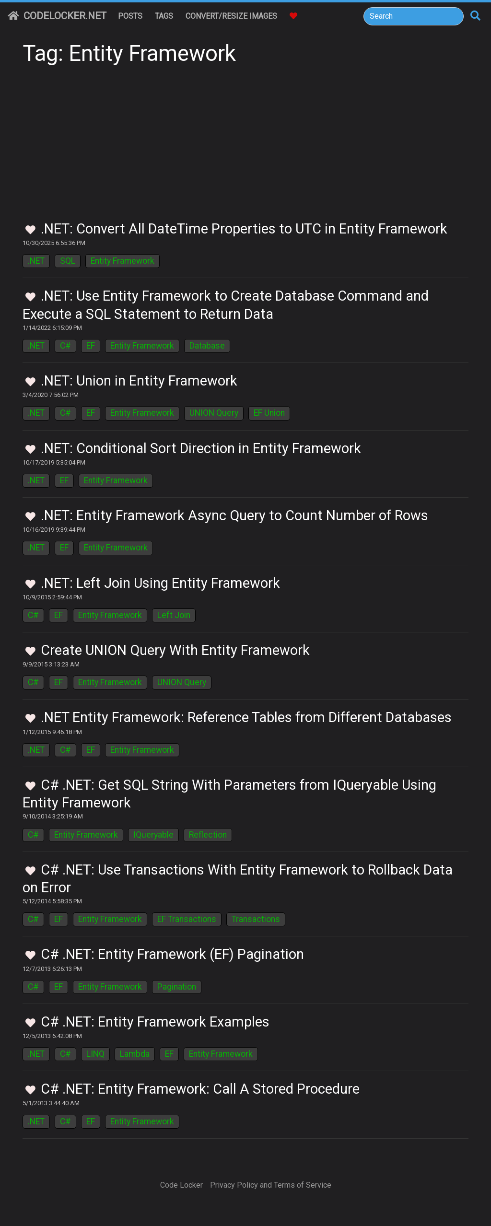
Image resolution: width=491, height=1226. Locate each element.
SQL (67, 261)
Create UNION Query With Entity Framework (175, 650)
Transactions (256, 919)
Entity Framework (122, 261)
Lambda (135, 1054)
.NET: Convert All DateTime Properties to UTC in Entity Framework (244, 229)
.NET (36, 261)
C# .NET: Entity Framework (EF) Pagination (172, 954)
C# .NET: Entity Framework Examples (155, 1022)
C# (65, 345)
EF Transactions (186, 919)
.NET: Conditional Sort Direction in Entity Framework (201, 448)
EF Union (269, 413)
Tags (164, 16)
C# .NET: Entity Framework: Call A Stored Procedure (200, 1089)
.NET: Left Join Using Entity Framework (160, 583)
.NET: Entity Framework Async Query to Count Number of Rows (234, 515)
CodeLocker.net (57, 16)
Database (207, 345)
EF (90, 345)
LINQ (95, 1054)
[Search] (413, 16)
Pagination (176, 987)
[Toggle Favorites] (30, 230)
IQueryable (153, 835)
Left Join (173, 615)
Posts (130, 16)
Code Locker (181, 1185)
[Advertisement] (245, 149)
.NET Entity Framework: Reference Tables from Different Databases (246, 717)
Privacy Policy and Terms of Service (270, 1185)
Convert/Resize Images (231, 16)
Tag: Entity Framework (129, 53)
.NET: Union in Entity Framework (139, 381)
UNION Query (213, 413)
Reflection (208, 835)
